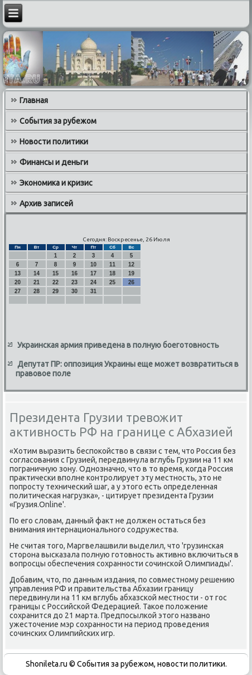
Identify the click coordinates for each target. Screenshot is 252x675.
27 (17, 291)
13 (17, 273)
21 (36, 282)
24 (93, 282)
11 (112, 264)
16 (74, 273)
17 (93, 273)
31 (93, 291)
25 (112, 282)
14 (36, 273)
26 (131, 282)
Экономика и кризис (56, 182)
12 (131, 264)
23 (74, 282)
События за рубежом (58, 120)
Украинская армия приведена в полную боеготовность (118, 345)
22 (55, 282)
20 (17, 282)
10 (93, 264)
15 (55, 273)
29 (55, 291)
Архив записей (46, 203)
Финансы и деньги (54, 162)
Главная (34, 100)
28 (36, 291)
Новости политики (54, 141)
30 (74, 291)
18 (112, 273)
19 (131, 273)
